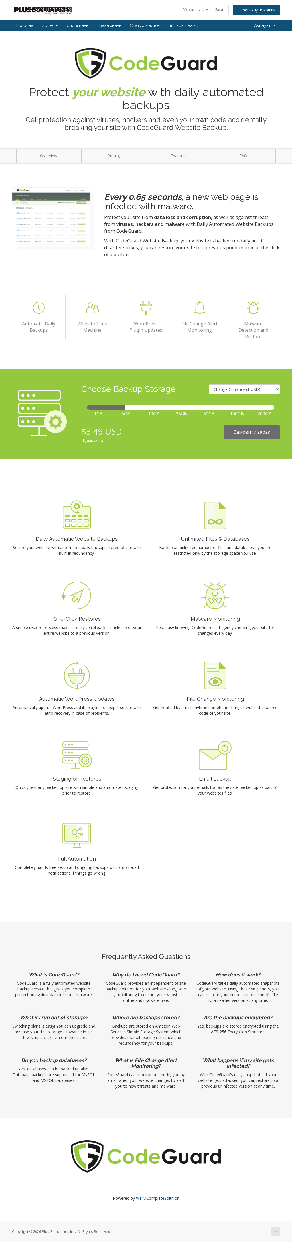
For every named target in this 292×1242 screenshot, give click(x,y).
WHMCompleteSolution (157, 1198)
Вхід (219, 9)
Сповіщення (78, 25)
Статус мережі (145, 25)
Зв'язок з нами (183, 25)
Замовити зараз (252, 432)
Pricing (114, 155)
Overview (48, 155)
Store (50, 25)
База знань (110, 25)
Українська (195, 9)
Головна (24, 25)
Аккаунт (265, 25)
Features (179, 155)
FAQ (243, 155)
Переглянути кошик (256, 10)
